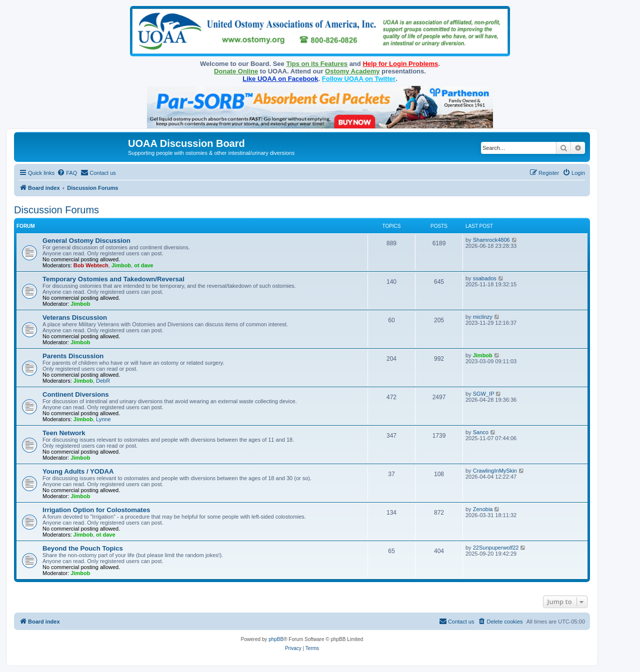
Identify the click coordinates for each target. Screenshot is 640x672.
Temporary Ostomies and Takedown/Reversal (113, 279)
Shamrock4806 (491, 240)
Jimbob (121, 265)
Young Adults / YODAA (78, 471)
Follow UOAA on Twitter (359, 78)
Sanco (480, 432)
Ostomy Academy (352, 71)
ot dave (144, 265)
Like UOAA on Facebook (280, 78)
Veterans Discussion (74, 317)
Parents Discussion (73, 356)
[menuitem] (67, 173)
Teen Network (64, 433)
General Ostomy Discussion (86, 240)
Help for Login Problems (400, 63)
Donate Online (236, 71)
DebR (103, 381)
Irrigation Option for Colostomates (96, 510)
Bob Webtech (91, 265)
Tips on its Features (317, 63)
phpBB (276, 639)
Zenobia (483, 509)
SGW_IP (483, 394)
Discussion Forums (56, 209)
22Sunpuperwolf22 (496, 548)
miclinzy (482, 317)
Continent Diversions (75, 394)
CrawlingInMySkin (495, 471)
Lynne (103, 419)
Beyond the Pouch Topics (82, 548)
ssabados (484, 278)
